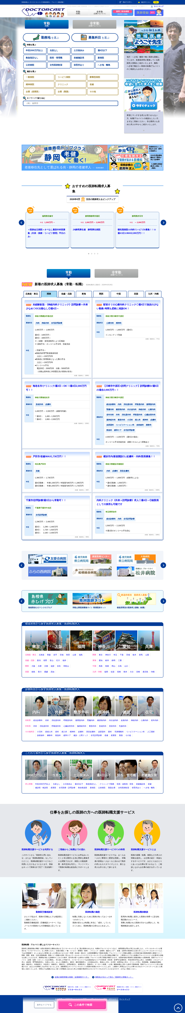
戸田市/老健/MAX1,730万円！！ (49, 456)
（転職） (78, 13)
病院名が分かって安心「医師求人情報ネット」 (114, 977)
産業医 (113, 735)
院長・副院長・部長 (125, 784)
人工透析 (151, 732)
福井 (64, 660)
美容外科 (112, 726)
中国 (118, 294)
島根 (107, 666)
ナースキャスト (129, 988)
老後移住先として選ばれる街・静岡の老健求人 (64, 168)
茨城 (128, 655)
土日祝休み (81, 775)
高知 (52, 672)
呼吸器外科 (56, 726)
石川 (58, 660)
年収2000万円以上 (42, 784)
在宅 (149, 712)
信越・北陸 (66, 294)
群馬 (141, 655)
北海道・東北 (31, 294)
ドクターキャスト (79, 988)
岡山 (113, 666)
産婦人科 (49, 732)
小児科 (39, 732)
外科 (59, 712)
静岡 (113, 660)
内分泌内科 (113, 720)
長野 (45, 660)
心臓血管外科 (68, 726)
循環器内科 (79, 720)
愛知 (126, 646)
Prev (21, 222)
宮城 (61, 655)
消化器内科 (56, 720)
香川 (40, 672)
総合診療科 (37, 720)
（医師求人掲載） (122, 12)
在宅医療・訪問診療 (67, 788)
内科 (36, 712)
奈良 (59, 666)
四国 (136, 294)
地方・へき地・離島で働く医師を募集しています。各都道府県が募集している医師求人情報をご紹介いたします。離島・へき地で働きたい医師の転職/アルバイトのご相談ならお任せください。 (143, 63)
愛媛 (46, 672)
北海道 (41, 655)
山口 (126, 666)
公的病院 (101, 788)
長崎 (119, 672)
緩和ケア (67, 735)
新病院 (92, 788)
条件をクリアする (44, 1005)
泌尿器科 (101, 732)
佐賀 (112, 672)
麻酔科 (50, 735)
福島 (81, 655)
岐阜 (107, 660)
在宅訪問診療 (96, 735)
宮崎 (138, 672)
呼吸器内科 (68, 720)
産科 (57, 732)
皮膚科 (81, 732)
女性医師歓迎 (123, 788)
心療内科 (144, 720)
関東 (49, 294)
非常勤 (94, 24)
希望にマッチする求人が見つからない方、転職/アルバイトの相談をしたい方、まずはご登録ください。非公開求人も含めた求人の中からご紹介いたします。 (143, 119)
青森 (49, 655)
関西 (101, 294)
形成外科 (102, 726)
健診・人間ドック (80, 735)
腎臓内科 (90, 720)
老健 (106, 735)
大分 (132, 672)
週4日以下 (104, 775)
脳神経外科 (81, 726)
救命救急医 (82, 788)
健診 (126, 712)
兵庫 (149, 646)
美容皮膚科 (90, 732)
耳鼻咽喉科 (119, 732)
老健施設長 (149, 775)
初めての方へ (127, 2)
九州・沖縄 (153, 294)
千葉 (122, 655)
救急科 (58, 735)
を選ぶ (50, 37)
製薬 (121, 735)
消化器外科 (44, 726)
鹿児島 (145, 672)
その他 (128, 735)
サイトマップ (158, 6)
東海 (84, 294)
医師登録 (146, 12)
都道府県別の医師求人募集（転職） (131, 607)
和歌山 (66, 666)
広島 (120, 666)
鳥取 (101, 666)
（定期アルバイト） (99, 13)
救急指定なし (91, 784)
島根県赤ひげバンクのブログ (40, 607)
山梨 (147, 655)
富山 (51, 660)
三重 (120, 660)
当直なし (58, 775)
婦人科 (64, 732)
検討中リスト (150, 2)
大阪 (59, 646)
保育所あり (136, 788)
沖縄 (153, 672)
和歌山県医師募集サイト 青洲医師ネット (89, 607)
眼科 (110, 732)
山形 (74, 655)
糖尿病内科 (101, 720)
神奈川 (104, 646)
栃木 (134, 655)
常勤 (47, 24)
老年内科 (154, 720)
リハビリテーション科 (135, 732)
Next (163, 222)
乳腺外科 (122, 726)
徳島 (33, 672)
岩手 (55, 655)
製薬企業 (111, 788)
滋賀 (52, 666)
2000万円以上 (36, 775)
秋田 (68, 655)
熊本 (125, 672)
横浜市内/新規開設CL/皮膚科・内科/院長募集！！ (129, 456)
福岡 (81, 646)
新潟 (39, 660)
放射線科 (40, 735)
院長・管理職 (126, 775)
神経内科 (134, 720)
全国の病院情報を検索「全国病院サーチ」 (72, 977)
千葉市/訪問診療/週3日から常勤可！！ (46, 500)
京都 (46, 666)
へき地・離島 (149, 788)
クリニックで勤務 (107, 784)
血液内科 (124, 720)
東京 (36, 646)
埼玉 (115, 655)
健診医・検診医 (41, 788)
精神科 (104, 712)
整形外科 (81, 712)
